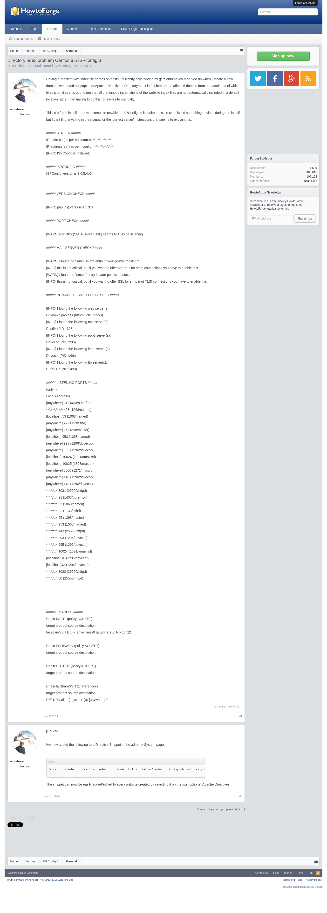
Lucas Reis (310, 181)
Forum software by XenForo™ (40, 879)
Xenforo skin (15, 872)
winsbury (64, 66)
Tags (34, 29)
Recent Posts (51, 38)
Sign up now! (283, 56)
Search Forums (24, 38)
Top (310, 872)
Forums (52, 29)
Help (276, 872)
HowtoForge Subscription (137, 29)
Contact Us (261, 872)
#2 (240, 796)
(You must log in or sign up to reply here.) (221, 809)
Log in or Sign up (305, 2)
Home (299, 872)
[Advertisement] (283, 258)
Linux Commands (100, 29)
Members (73, 29)
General (35, 66)
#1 (240, 716)
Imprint (288, 872)
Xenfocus (32, 872)
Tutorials (16, 29)
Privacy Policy (313, 879)
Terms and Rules (292, 879)
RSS (318, 873)
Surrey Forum (314, 886)
